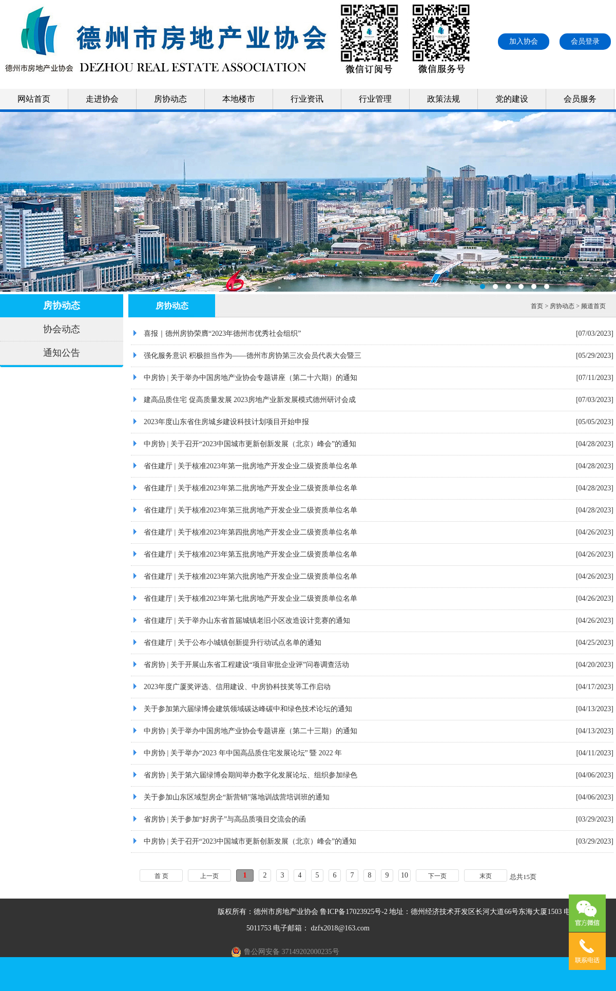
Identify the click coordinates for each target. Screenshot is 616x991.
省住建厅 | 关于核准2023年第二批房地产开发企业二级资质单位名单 (250, 488)
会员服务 (580, 98)
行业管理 (375, 98)
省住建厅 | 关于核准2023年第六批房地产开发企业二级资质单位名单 (250, 576)
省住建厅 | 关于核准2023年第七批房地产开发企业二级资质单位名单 (250, 598)
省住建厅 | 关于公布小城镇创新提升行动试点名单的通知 (232, 642)
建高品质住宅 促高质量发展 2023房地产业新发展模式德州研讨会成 (250, 400)
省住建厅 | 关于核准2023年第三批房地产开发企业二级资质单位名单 (250, 510)
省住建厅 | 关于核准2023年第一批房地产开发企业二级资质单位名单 (250, 466)
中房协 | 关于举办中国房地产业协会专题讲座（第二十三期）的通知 (250, 731)
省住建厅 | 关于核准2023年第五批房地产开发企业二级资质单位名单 (250, 554)
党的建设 (511, 98)
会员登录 (585, 41)
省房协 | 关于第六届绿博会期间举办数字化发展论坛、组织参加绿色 (250, 775)
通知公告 (61, 353)
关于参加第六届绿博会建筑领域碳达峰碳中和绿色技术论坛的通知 (248, 709)
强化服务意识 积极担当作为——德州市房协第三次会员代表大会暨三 (252, 355)
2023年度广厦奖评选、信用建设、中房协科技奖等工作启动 (237, 687)
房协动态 (170, 98)
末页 (485, 876)
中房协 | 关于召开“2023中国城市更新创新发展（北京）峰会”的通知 (250, 444)
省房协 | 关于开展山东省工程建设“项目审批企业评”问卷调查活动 (246, 665)
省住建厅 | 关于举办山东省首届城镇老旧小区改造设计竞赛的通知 (247, 620)
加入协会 (523, 41)
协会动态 (61, 329)
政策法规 (443, 98)
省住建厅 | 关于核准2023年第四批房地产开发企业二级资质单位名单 (250, 532)
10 (404, 875)
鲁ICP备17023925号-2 (353, 912)
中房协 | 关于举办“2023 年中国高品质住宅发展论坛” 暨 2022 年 (243, 753)
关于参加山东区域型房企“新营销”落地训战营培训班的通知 (237, 797)
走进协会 (102, 98)
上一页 (209, 876)
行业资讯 (307, 98)
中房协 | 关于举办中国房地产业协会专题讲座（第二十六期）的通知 (250, 378)
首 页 (161, 876)
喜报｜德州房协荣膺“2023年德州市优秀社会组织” (222, 333)
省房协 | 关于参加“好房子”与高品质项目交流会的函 (225, 819)
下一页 (437, 876)
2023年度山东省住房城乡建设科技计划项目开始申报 (226, 422)
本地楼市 (238, 98)
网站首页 (33, 98)
